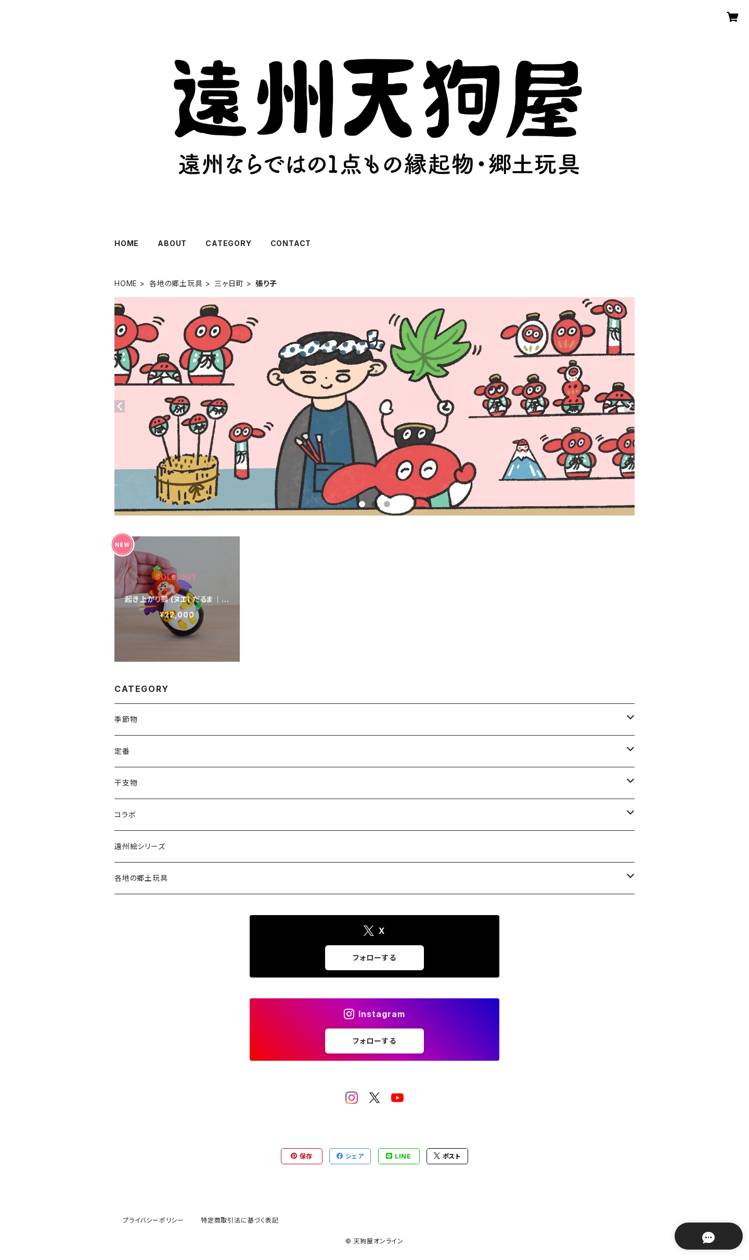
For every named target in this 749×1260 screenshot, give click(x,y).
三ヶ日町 (228, 283)
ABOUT (172, 243)
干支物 (125, 782)
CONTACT (291, 243)
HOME (126, 243)
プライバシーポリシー (153, 1220)
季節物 (125, 719)
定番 (122, 751)
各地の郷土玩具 (176, 283)
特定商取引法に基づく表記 (240, 1220)
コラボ (125, 814)
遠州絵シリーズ (139, 846)
